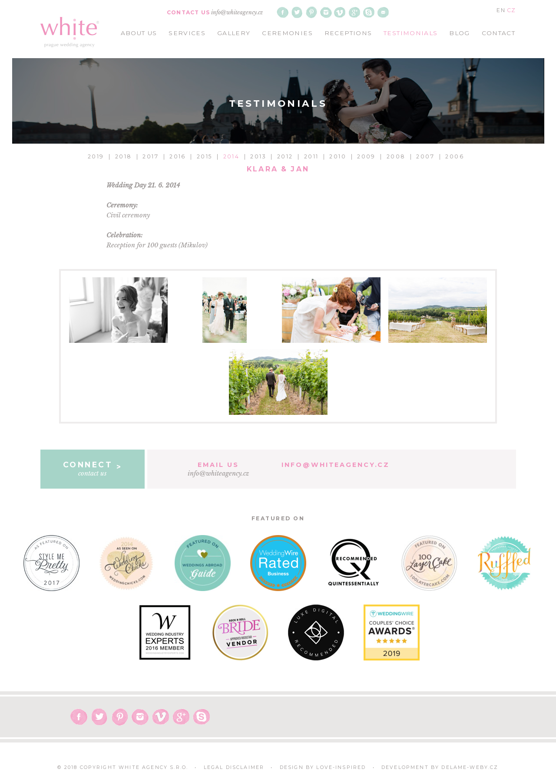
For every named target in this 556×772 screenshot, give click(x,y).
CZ (511, 10)
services (187, 33)
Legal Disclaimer (234, 767)
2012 (285, 156)
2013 (258, 156)
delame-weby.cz (469, 767)
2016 (177, 156)
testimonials (410, 33)
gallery (234, 33)
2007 (425, 156)
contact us (92, 468)
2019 (96, 156)
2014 (231, 156)
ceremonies (287, 33)
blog (459, 33)
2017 (150, 156)
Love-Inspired (341, 767)
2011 (311, 156)
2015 (204, 156)
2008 (396, 156)
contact (499, 33)
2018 (123, 156)
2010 (337, 156)
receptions (348, 33)
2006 (454, 156)
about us (139, 33)
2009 (366, 156)
